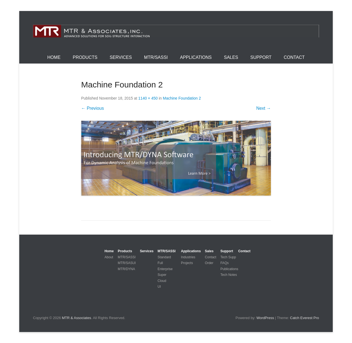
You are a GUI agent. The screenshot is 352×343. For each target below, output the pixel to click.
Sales (231, 57)
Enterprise (165, 269)
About (109, 257)
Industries (188, 257)
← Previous (92, 108)
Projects (187, 263)
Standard (164, 257)
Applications (196, 57)
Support (260, 57)
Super (162, 275)
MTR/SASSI (156, 57)
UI (159, 287)
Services (121, 57)
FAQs (224, 263)
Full (160, 263)
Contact (294, 57)
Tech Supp (228, 257)
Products (85, 57)
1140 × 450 (148, 98)
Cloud (162, 281)
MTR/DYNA (126, 269)
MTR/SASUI (127, 263)
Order (209, 263)
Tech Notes (228, 275)
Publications (229, 269)
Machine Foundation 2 (182, 98)
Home (54, 57)
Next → (263, 108)
